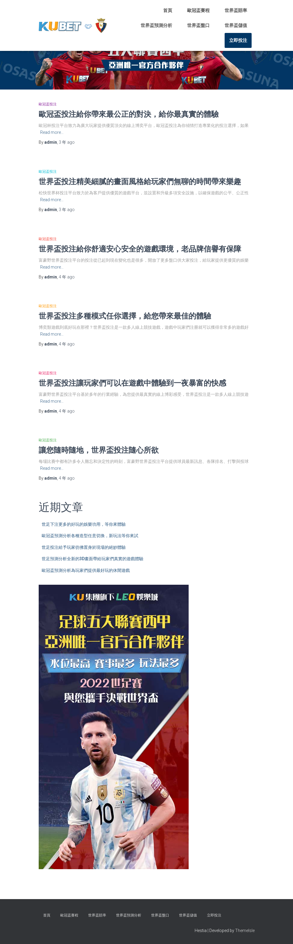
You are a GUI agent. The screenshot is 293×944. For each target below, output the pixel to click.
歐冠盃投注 (48, 104)
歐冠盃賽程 (198, 10)
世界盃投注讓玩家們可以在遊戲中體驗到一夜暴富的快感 (132, 383)
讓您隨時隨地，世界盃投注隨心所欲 (99, 450)
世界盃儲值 (236, 25)
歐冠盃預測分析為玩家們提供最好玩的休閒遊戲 (86, 570)
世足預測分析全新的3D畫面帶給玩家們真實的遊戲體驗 (92, 558)
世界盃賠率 (236, 10)
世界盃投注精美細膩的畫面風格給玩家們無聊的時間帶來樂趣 (140, 181)
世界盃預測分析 (156, 25)
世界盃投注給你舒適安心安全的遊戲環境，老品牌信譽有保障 (140, 249)
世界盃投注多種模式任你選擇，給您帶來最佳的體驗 (125, 316)
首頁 (167, 10)
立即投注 (238, 40)
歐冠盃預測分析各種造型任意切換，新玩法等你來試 (90, 535)
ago (67, 142)
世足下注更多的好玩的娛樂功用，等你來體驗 (84, 524)
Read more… (52, 132)
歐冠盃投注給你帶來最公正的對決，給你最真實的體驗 (129, 114)
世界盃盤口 (198, 25)
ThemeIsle (245, 930)
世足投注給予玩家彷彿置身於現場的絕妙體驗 (84, 547)
